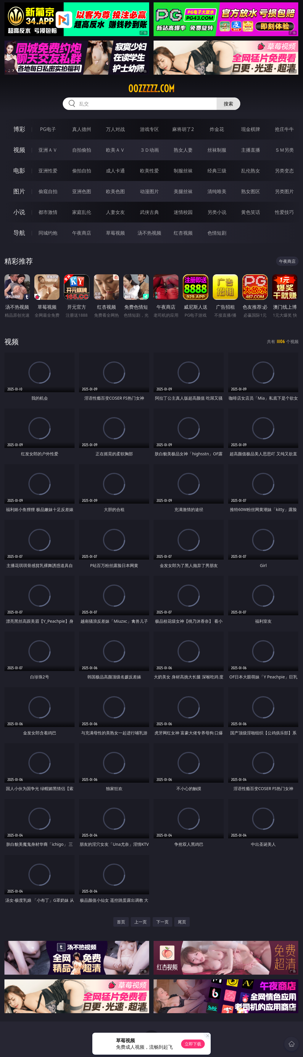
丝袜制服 (216, 150)
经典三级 (216, 170)
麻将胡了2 (183, 129)
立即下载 (193, 1044)
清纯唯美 (216, 191)
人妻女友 (115, 212)
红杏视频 (183, 233)
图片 (19, 191)
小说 (19, 212)
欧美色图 (115, 191)
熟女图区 (250, 191)
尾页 (182, 922)
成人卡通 (115, 170)
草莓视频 (115, 233)
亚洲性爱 (47, 170)
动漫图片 (149, 191)
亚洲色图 (81, 191)
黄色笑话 (250, 212)
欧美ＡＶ (115, 150)
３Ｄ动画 (149, 150)
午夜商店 (81, 233)
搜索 (228, 103)
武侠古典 (149, 212)
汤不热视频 (149, 233)
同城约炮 (47, 233)
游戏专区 (149, 129)
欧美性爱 (149, 170)
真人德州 (81, 129)
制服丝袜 (183, 170)
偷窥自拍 (47, 191)
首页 (121, 922)
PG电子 (48, 129)
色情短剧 (216, 233)
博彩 (19, 129)
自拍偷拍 (81, 150)
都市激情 (47, 212)
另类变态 (284, 170)
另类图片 (284, 191)
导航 (19, 233)
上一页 (140, 922)
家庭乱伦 (81, 212)
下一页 (162, 922)
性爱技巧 (284, 212)
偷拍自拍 (81, 170)
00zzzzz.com (151, 89)
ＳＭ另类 (284, 150)
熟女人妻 (183, 150)
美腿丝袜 (183, 191)
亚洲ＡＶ (47, 150)
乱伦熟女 (250, 170)
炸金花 (217, 129)
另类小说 (216, 212)
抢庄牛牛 (284, 129)
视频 (19, 150)
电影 (19, 170)
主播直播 (250, 150)
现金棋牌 (250, 129)
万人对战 (115, 129)
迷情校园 (183, 212)
